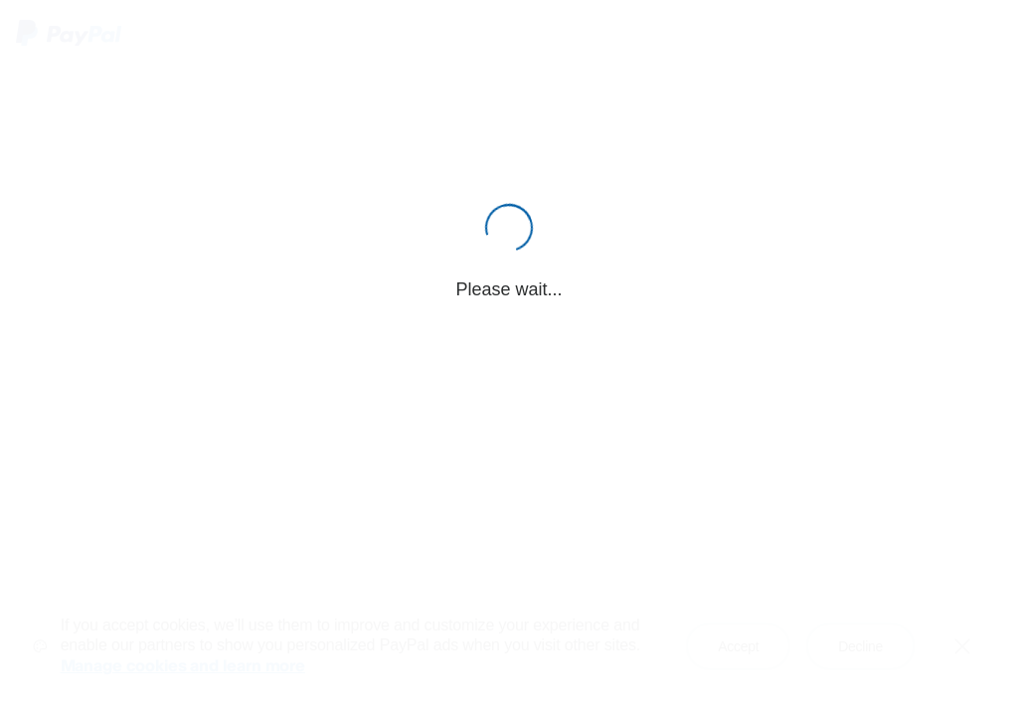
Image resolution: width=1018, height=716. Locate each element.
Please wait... (508, 289)
